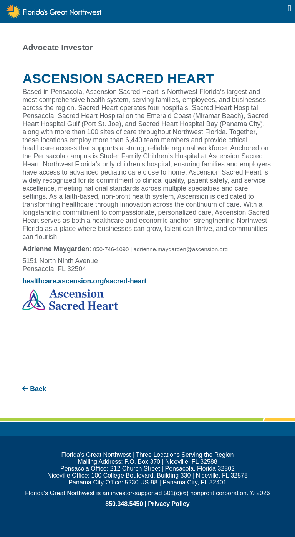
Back (34, 389)
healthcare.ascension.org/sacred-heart (84, 281)
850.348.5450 (124, 504)
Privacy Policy (169, 504)
